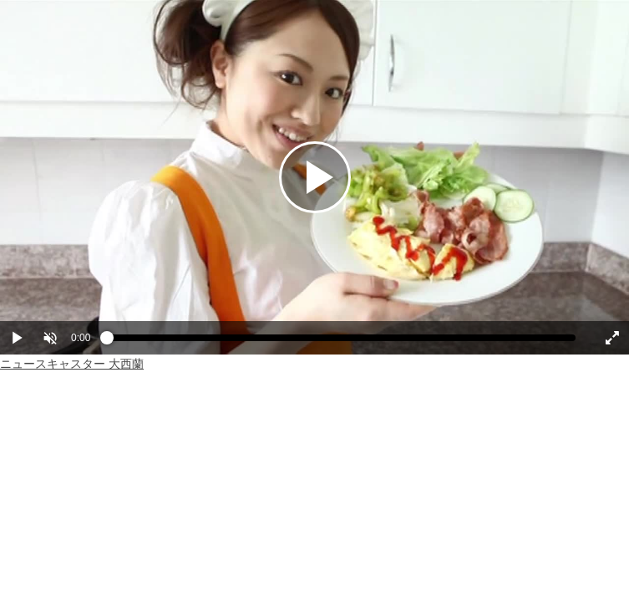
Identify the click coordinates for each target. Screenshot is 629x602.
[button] (50, 338)
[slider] (341, 342)
